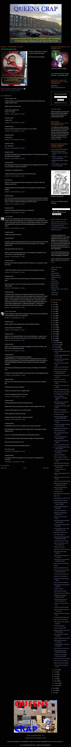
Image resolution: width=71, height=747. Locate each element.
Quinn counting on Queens (60, 457)
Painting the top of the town (61, 500)
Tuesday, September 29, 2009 (15, 375)
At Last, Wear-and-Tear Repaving (59, 149)
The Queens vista (58, 491)
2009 (54, 340)
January (56, 685)
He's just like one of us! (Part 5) (61, 658)
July (55, 672)
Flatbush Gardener (55, 275)
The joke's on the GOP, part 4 (61, 367)
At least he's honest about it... (61, 576)
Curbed (53, 271)
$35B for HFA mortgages (60, 409)
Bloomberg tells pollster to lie (61, 567)
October (56, 347)
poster (13, 90)
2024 (54, 306)
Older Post (45, 468)
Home (24, 468)
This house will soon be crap (61, 540)
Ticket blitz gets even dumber (61, 663)
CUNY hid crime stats (59, 547)
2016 (54, 324)
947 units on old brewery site (61, 412)
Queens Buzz (54, 285)
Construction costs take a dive (61, 617)
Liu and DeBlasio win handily (61, 394)
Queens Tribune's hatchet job (61, 582)
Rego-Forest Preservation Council (59, 223)
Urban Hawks (54, 294)
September (57, 349)
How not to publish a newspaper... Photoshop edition (60, 398)
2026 (54, 302)
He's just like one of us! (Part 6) (61, 593)
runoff (17, 90)
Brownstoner (54, 269)
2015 (54, 327)
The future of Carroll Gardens (61, 607)
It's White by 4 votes (59, 414)
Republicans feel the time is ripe (62, 549)
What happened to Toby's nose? (62, 498)
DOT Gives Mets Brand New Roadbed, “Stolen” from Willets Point (59, 153)
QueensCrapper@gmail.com (58, 87)
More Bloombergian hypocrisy (61, 389)
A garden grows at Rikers (60, 591)
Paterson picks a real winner (61, 369)
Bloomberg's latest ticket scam (61, 463)
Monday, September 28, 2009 (15, 114)
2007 (54, 690)
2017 (54, 322)
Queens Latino (54, 287)
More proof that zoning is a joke (62, 391)
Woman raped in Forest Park (61, 563)
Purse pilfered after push (60, 510)
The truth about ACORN (60, 628)
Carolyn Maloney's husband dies (62, 493)
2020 (54, 315)
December (57, 342)
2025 (54, 304)
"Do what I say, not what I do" (61, 574)
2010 (54, 338)
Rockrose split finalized (59, 379)
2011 (54, 336)
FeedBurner (64, 102)
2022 (54, 311)
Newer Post (4, 468)
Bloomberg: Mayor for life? (60, 532)
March (56, 681)
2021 (54, 313)
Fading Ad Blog (55, 273)
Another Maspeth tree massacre (62, 638)
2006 (54, 692)
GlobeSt (53, 279)
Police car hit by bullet (59, 454)
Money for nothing (58, 588)
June (55, 674)
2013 (54, 331)
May (55, 676)
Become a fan (54, 201)
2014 (54, 329)
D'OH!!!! (56, 565)
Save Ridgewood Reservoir (58, 225)
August (56, 669)
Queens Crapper (12, 88)
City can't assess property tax (61, 660)
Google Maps (57, 260)
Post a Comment (5, 465)
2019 (54, 318)
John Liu (7, 90)
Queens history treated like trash (62, 481)
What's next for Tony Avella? (61, 619)
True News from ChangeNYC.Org (59, 227)
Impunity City (54, 281)
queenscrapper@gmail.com (35, 738)
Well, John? (57, 495)
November (57, 344)
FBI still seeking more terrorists (61, 648)
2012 (54, 333)
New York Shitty (55, 283)
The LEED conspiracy (59, 625)
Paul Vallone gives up (59, 534)
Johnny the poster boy (59, 430)
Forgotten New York (56, 277)
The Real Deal (54, 292)
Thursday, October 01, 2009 (15, 461)
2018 (54, 320)
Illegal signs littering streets (60, 428)
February (56, 683)
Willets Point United (56, 229)
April (55, 678)
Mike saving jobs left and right (61, 444)
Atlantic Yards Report (56, 267)
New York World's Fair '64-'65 (58, 221)
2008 (54, 688)
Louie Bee (7, 216)
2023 (54, 309)
